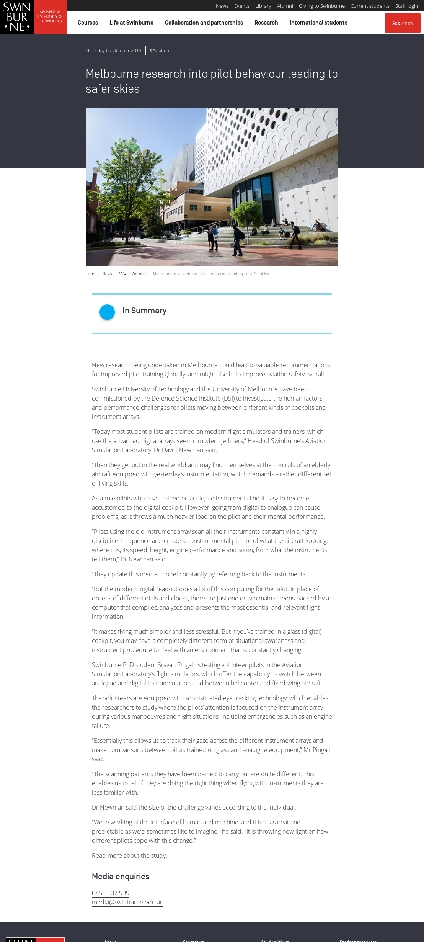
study (158, 697)
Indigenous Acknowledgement (35, 894)
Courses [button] (89, 24)
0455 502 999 (110, 735)
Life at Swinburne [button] (132, 24)
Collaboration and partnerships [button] (205, 24)
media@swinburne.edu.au (127, 744)
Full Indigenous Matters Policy (205, 902)
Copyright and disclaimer (63, 933)
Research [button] (267, 24)
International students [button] (320, 24)
